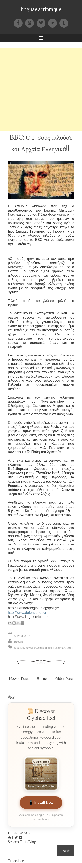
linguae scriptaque (41, 9)
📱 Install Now (41, 802)
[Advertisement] (41, 89)
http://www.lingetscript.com (28, 617)
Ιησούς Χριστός (63, 647)
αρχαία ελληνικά (35, 647)
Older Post (64, 678)
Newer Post (18, 678)
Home (42, 678)
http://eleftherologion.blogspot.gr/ (33, 608)
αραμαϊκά (19, 647)
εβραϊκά (49, 647)
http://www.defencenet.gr (27, 612)
